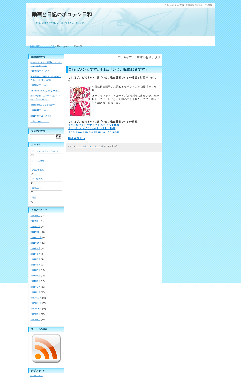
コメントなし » (95, 146)
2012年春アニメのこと (41, 71)
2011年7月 (35, 259)
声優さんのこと (39, 188)
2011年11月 (36, 237)
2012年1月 (35, 226)
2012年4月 (35, 215)
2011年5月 (35, 270)
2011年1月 (35, 292)
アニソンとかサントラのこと (45, 151)
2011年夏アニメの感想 (41, 116)
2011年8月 (35, 254)
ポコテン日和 (36, 375)
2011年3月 (35, 281)
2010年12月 (36, 298)
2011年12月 (36, 232)
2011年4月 (35, 276)
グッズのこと (38, 179)
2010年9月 (35, 314)
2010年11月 (36, 303)
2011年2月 (35, 287)
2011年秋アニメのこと (41, 110)
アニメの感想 (82, 146)
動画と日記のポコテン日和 (62, 14)
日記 (34, 197)
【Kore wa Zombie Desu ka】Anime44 (94, 132)
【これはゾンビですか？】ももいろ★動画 (93, 125)
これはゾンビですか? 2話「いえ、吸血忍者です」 (108, 69)
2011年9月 (35, 248)
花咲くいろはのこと (40, 121)
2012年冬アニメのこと (41, 85)
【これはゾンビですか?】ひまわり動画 (91, 128)
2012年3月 (35, 221)
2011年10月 (36, 243)
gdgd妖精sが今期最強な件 (43, 105)
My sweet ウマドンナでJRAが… (45, 91)
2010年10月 (36, 309)
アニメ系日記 (38, 170)
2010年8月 (35, 319)
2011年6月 (35, 265)
